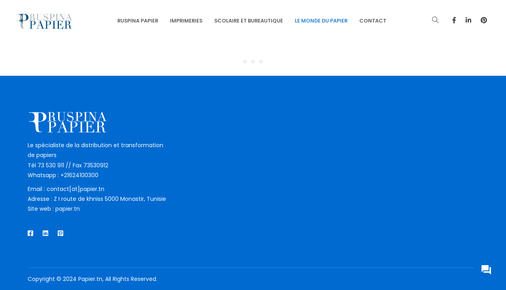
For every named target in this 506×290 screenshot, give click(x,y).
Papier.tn (90, 279)
